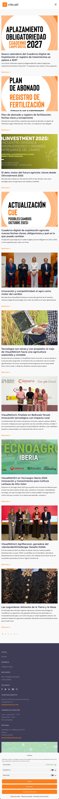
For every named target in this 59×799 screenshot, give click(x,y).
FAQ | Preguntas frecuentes (10, 677)
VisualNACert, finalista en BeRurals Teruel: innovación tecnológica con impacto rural (25, 416)
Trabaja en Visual (6, 667)
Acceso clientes (6, 680)
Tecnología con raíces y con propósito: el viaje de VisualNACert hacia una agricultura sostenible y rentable (27, 351)
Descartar (29, 786)
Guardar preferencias (29, 792)
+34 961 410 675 (7, 735)
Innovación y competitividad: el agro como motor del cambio (26, 293)
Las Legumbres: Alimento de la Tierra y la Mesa (28, 607)
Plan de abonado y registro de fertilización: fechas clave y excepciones (26, 116)
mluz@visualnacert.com (9, 705)
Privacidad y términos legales (41, 796)
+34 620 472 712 (7, 702)
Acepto (29, 781)
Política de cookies (15, 796)
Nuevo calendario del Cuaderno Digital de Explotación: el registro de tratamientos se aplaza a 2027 (26, 57)
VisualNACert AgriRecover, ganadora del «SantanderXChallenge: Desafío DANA (25, 545)
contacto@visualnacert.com (11, 738)
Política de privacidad (26, 796)
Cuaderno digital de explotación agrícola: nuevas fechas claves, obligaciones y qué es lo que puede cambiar (28, 233)
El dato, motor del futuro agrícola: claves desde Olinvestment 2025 (28, 174)
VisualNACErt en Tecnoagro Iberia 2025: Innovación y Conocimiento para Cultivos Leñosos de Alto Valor (25, 481)
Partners (4, 657)
